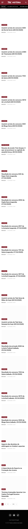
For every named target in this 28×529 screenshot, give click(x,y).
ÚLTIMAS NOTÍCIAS (13, 6)
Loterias (4, 24)
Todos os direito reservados (15, 522)
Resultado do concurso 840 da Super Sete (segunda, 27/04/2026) (12, 176)
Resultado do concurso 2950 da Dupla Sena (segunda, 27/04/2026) (12, 202)
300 (13, 504)
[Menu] (2, 2)
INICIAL (3, 6)
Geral (3, 441)
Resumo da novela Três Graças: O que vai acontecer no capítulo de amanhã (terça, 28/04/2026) (13, 150)
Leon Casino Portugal (14, 520)
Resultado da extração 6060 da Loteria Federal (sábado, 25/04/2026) (12, 348)
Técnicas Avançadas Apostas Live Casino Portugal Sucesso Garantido (13, 494)
